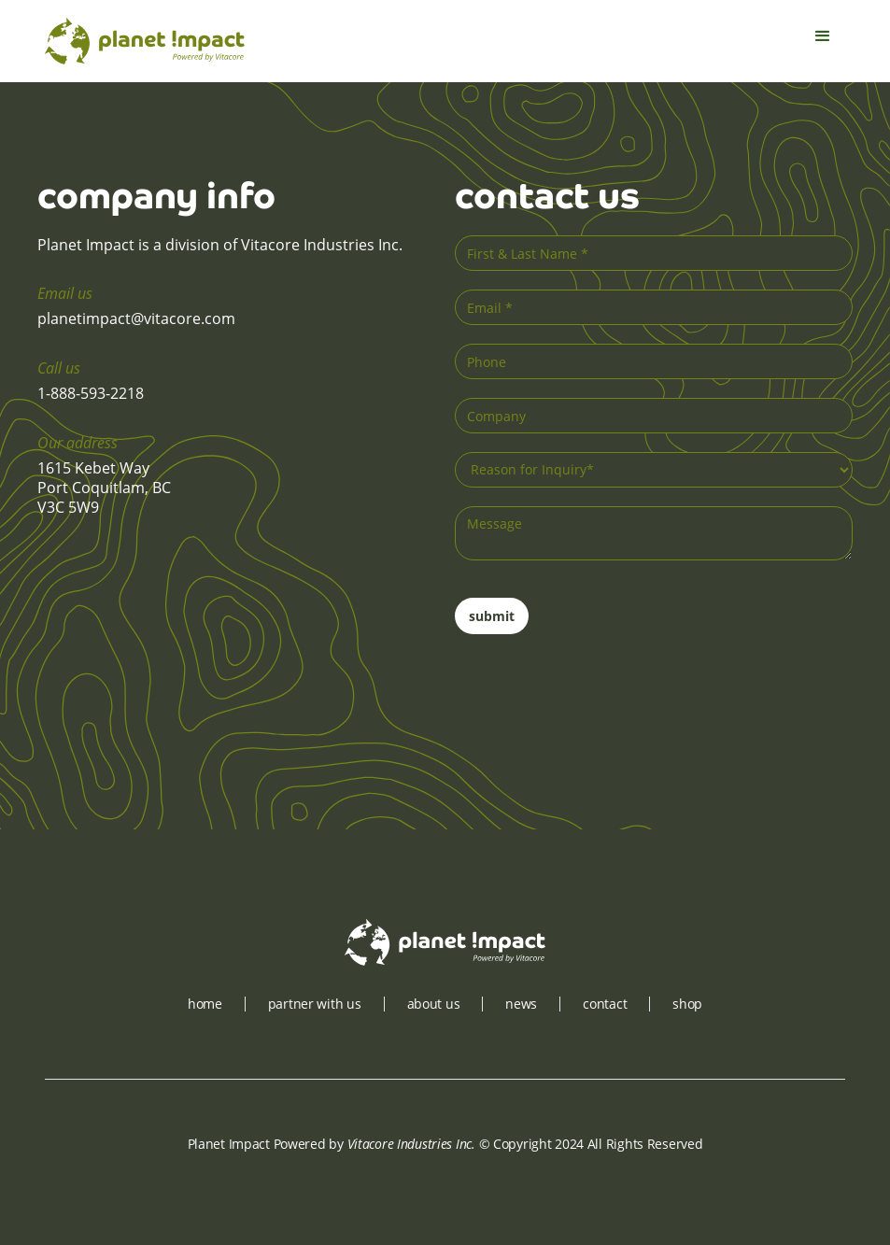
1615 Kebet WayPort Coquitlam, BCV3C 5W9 (104, 487)
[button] (822, 41)
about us (433, 1003)
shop (687, 1003)
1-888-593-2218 (90, 393)
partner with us (314, 1003)
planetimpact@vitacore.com (136, 318)
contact (605, 1003)
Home (205, 1003)
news (521, 1003)
